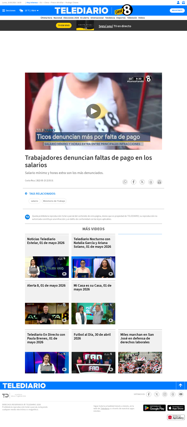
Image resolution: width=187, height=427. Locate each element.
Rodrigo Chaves (72, 2)
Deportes (121, 17)
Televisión (132, 17)
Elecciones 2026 (71, 17)
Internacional (97, 17)
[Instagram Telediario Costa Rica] (164, 394)
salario (34, 201)
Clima (46, 2)
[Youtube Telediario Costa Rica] (180, 394)
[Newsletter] (183, 3)
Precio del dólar (57, 2)
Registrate (177, 10)
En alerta (84, 17)
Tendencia (110, 17)
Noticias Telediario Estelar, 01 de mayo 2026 (45, 241)
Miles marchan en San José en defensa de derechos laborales (137, 338)
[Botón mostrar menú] (9, 10)
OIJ (41, 2)
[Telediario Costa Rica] (93, 10)
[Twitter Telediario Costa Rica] (156, 394)
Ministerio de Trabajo (54, 201)
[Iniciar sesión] (178, 2)
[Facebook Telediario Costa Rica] (148, 394)
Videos (141, 17)
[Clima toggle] (28, 10)
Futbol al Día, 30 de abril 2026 (92, 336)
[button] (125, 182)
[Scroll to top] (180, 386)
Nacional (58, 17)
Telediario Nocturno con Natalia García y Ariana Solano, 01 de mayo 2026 (92, 243)
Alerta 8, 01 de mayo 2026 (46, 285)
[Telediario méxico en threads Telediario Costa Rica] (172, 394)
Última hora (46, 17)
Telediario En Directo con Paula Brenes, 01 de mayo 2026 (46, 338)
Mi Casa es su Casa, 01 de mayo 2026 (92, 287)
